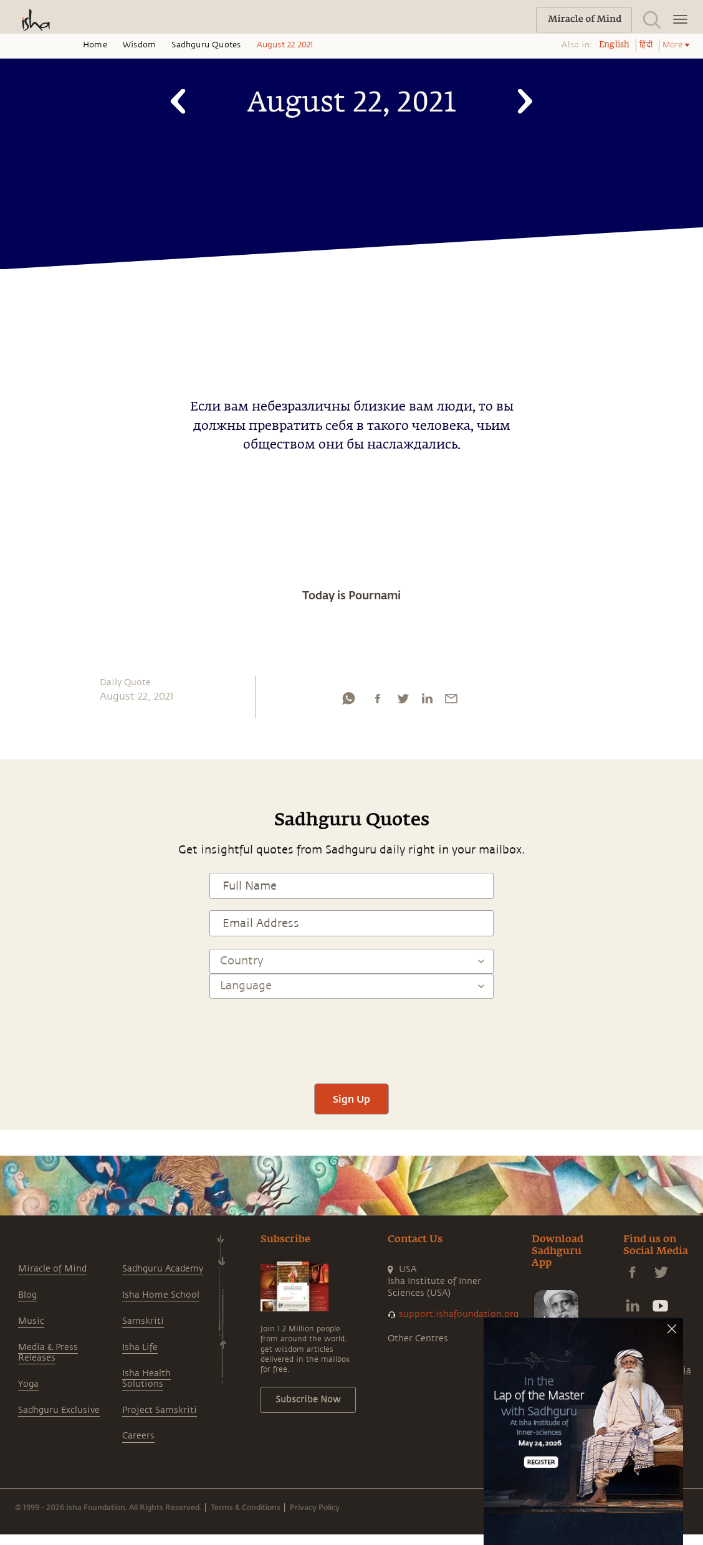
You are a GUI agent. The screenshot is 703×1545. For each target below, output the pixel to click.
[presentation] (351, 1035)
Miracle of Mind (52, 1268)
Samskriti (143, 1321)
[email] (451, 701)
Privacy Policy (315, 1507)
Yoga (28, 1384)
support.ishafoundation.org (459, 1314)
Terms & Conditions (245, 1507)
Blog (27, 1295)
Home (95, 44)
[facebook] (377, 701)
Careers (138, 1435)
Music (31, 1321)
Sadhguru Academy (162, 1268)
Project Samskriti (159, 1410)
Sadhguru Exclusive (59, 1410)
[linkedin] (427, 701)
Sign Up (351, 1098)
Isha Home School (160, 1295)
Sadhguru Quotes (206, 44)
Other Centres (418, 1338)
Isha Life (140, 1347)
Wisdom (139, 44)
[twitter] (402, 701)
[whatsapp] (348, 701)
